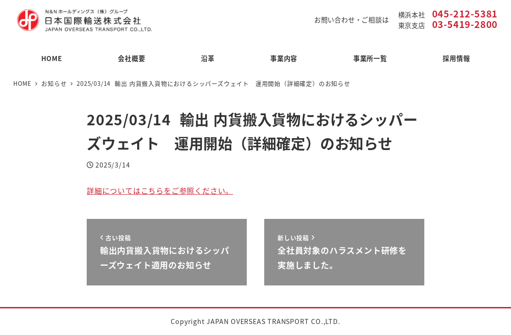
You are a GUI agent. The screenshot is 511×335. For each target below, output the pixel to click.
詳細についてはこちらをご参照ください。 (160, 190)
